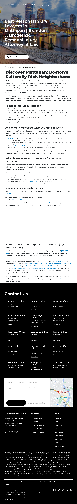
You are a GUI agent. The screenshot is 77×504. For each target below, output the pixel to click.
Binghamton (52, 455)
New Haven (34, 457)
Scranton (7, 461)
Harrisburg (24, 459)
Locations (58, 439)
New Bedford (26, 461)
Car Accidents (12, 139)
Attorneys (58, 425)
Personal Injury (38, 418)
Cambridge (67, 468)
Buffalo (58, 455)
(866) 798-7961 (33, 181)
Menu (70, 5)
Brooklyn (17, 462)
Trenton (39, 452)
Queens (50, 462)
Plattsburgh (47, 468)
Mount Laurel (33, 469)
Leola (38, 459)
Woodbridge (50, 464)
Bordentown (17, 454)
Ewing (12, 462)
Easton (12, 459)
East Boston (52, 266)
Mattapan (53, 268)
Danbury (11, 457)
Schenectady (63, 454)
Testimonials (59, 446)
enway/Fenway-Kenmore (21, 268)
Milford (47, 457)
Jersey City (34, 452)
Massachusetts (12, 67)
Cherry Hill (53, 452)
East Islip (38, 455)
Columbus (53, 461)
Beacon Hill (49, 264)
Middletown (31, 455)
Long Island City (36, 466)
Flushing (29, 466)
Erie (35, 459)
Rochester (20, 455)
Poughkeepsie (46, 466)
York (20, 468)
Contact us (53, 203)
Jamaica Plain (44, 268)
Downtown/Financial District (36, 266)
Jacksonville (66, 457)
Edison (58, 452)
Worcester (13, 461)
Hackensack (25, 469)
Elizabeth (41, 454)
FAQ (56, 428)
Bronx (55, 462)
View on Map (11, 310)
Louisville (40, 461)
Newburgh (44, 455)
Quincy (37, 468)
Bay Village (40, 264)
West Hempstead (54, 454)
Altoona (37, 464)
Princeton (7, 468)
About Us (58, 418)
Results (57, 442)
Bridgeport (41, 457)
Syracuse (45, 462)
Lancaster (30, 459)
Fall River (19, 461)
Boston (8, 193)
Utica (40, 462)
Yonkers (63, 455)
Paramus (27, 452)
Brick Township (21, 466)
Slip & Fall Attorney (54, 481)
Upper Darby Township (28, 464)
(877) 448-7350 (46, 5)
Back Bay (32, 264)
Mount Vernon (61, 462)
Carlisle (41, 468)
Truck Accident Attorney (24, 481)
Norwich (52, 457)
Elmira (26, 455)
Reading (13, 464)
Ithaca (24, 468)
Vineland (10, 454)
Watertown (60, 468)
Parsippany (66, 461)
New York (23, 462)
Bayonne (63, 464)
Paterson (7, 462)
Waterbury (8, 464)
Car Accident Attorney (11, 481)
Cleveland (46, 461)
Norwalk (16, 457)
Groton (7, 469)
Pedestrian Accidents (21, 146)
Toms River (59, 461)
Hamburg (18, 469)
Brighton (57, 264)
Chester (54, 468)
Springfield (34, 461)
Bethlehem (64, 459)
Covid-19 (36, 421)
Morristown (57, 464)
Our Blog (58, 421)
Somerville (12, 469)
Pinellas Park (59, 457)
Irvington (14, 466)
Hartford (28, 457)
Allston (25, 264)
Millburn (63, 452)
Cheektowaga (30, 468)
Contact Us (59, 432)
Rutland (7, 459)
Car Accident (37, 428)
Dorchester (18, 266)
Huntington (13, 455)
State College (14, 468)
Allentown (17, 459)
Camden (30, 454)
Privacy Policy (38, 490)
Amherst (53, 466)
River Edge (24, 454)
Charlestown (66, 264)
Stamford (22, 457)
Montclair (43, 464)
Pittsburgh (51, 459)
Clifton (47, 454)
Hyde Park (34, 268)
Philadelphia (43, 459)
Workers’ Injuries (38, 425)
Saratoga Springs (61, 466)
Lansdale (57, 459)
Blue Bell (40, 469)
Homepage (59, 435)
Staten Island (34, 462)
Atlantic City (45, 452)
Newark (36, 454)
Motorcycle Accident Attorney (40, 481)
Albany (28, 462)
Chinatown (9, 266)
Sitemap (38, 492)
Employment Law (39, 432)
